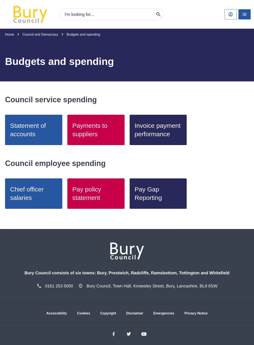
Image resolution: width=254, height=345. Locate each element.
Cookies (83, 313)
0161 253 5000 (59, 286)
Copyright (108, 313)
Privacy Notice (195, 313)
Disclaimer (134, 313)
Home (9, 34)
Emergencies (163, 313)
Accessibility (56, 313)
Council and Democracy (40, 34)
